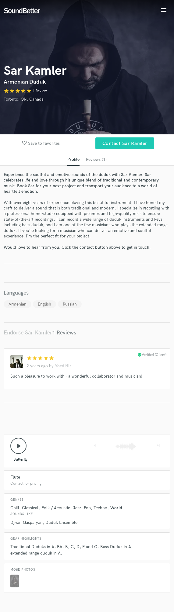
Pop (87, 507)
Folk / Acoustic (55, 507)
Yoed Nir (63, 365)
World (116, 507)
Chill (14, 507)
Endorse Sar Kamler (28, 332)
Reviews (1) (96, 159)
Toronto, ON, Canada (24, 99)
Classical (30, 507)
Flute (15, 477)
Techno (100, 507)
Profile (73, 159)
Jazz (77, 507)
